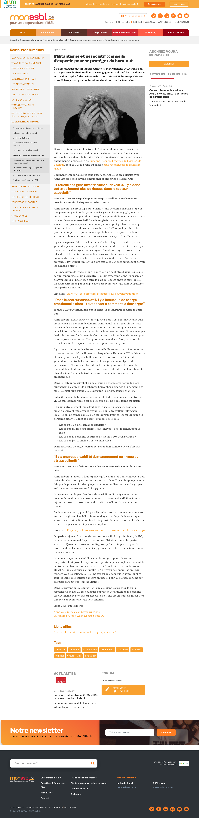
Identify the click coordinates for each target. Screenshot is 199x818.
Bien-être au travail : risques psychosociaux (25, 144)
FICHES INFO (123, 22)
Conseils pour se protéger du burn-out (28, 169)
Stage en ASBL (19, 216)
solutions (123, 649)
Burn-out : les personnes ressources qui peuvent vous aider (102, 293)
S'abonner (169, 64)
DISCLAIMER (70, 807)
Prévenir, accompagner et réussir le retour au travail (29, 161)
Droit (23, 32)
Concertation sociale (24, 202)
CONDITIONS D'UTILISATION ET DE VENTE (30, 807)
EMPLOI (137, 22)
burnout (75, 649)
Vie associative (176, 32)
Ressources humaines (125, 32)
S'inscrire (166, 732)
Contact (45, 798)
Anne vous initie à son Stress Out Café (77, 612)
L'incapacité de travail (24, 192)
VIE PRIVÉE (57, 807)
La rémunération (21, 100)
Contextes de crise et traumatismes (28, 128)
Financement (48, 32)
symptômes (108, 649)
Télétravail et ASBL (22, 68)
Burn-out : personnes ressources (86, 40)
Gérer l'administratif (24, 79)
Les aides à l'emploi (22, 84)
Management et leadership (27, 58)
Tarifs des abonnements (84, 778)
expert (60, 656)
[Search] (53, 763)
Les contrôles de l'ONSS (25, 197)
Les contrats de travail (25, 94)
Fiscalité (73, 32)
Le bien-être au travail (56, 40)
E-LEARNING (182, 22)
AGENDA (150, 22)
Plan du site (47, 793)
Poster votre (128, 690)
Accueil (13, 40)
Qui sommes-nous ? (51, 778)
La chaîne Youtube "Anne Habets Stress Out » (80, 615)
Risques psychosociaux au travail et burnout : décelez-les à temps (106, 530)
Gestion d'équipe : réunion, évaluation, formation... (26, 115)
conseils (137, 649)
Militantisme (90, 649)
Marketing (150, 32)
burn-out (61, 649)
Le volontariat (20, 73)
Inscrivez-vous (179, 4)
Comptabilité (100, 32)
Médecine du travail (21, 138)
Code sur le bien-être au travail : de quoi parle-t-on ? (85, 632)
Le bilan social (20, 221)
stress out (91, 656)
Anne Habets (75, 656)
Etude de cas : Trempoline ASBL (26, 180)
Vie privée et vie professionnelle (26, 175)
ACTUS (109, 22)
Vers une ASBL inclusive (25, 186)
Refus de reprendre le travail (25, 133)
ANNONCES (164, 22)
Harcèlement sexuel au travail (25, 150)
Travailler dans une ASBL (26, 63)
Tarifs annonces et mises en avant (89, 783)
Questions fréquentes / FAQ (53, 785)
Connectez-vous (154, 4)
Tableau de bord (79, 788)
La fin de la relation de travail (25, 209)
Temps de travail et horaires (22, 107)
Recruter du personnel (25, 89)
